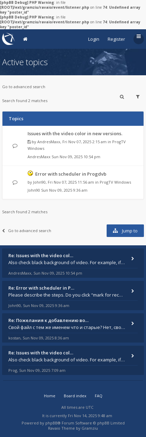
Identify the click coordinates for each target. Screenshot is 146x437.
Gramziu (90, 428)
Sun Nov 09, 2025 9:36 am (64, 190)
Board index (75, 395)
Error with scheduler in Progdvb (70, 174)
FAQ (98, 395)
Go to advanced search (23, 86)
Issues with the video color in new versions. (75, 133)
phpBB (51, 423)
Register (116, 39)
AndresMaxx (48, 141)
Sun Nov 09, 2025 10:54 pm (76, 156)
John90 (39, 182)
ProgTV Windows (115, 182)
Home (49, 395)
